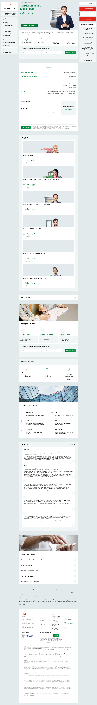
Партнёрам (8, 29)
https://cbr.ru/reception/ (56, 654)
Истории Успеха (9, 25)
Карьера (7, 45)
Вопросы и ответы (10, 42)
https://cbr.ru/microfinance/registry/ (60, 653)
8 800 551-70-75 (9, 9)
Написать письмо (13, 14)
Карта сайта (48, 642)
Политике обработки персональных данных (54, 683)
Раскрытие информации (8, 32)
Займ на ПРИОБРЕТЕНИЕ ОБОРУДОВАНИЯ (87, 54)
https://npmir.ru (26, 662)
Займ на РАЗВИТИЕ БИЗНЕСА (87, 29)
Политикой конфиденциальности (31, 56)
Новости (7, 35)
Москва (92, 3)
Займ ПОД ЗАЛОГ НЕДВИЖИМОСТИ (87, 59)
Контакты (7, 49)
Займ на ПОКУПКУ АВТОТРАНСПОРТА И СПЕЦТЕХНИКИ (87, 48)
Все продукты (72, 137)
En (85, 3)
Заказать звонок (7, 14)
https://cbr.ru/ (61, 652)
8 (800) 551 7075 (23, 340)
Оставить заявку (30, 25)
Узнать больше (26, 162)
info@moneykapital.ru (68, 619)
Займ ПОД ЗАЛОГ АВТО (88, 33)
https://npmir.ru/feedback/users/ (47, 663)
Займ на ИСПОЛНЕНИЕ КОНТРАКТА (87, 38)
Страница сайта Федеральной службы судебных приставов (34, 675)
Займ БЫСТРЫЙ (87, 43)
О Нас (6, 22)
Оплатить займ (9, 39)
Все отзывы (72, 444)
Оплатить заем (27, 376)
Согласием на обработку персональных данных (51, 55)
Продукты (7, 19)
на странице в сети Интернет (43, 672)
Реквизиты (8, 52)
